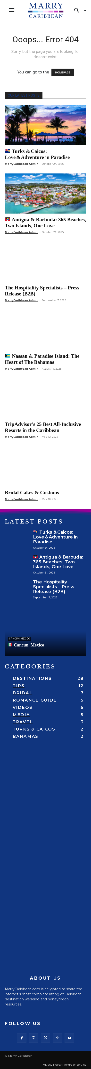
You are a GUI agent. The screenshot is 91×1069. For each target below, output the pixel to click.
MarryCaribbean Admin (21, 163)
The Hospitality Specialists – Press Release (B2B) (53, 586)
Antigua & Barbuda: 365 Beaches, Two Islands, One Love (45, 223)
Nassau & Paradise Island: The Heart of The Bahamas (42, 359)
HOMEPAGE (62, 72)
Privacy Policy (52, 1064)
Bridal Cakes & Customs (32, 492)
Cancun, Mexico (19, 638)
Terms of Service (75, 1064)
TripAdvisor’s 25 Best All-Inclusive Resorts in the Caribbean (43, 427)
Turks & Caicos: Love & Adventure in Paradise (37, 154)
